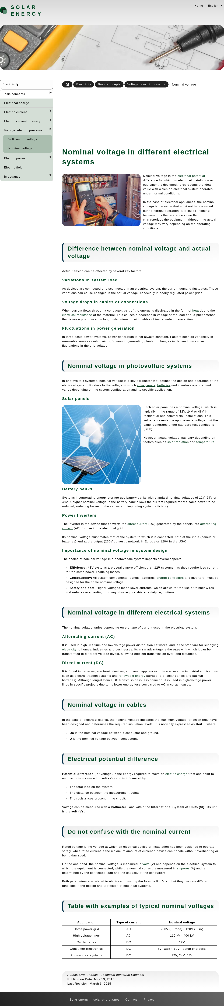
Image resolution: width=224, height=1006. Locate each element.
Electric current (15, 112)
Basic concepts (13, 94)
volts (145, 864)
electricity (69, 649)
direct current (137, 524)
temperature (205, 442)
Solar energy (27, 10)
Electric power (14, 158)
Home (198, 5)
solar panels (146, 385)
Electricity (10, 84)
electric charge (176, 774)
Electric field (13, 167)
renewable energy (132, 675)
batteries (163, 385)
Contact (131, 999)
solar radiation (178, 442)
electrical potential (191, 176)
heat (195, 310)
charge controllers (170, 577)
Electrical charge (16, 103)
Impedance (12, 176)
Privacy (149, 999)
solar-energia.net (106, 999)
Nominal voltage (20, 148)
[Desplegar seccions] (49, 94)
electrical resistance (77, 315)
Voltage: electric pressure (23, 130)
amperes (183, 868)
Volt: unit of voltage (22, 139)
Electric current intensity (22, 121)
